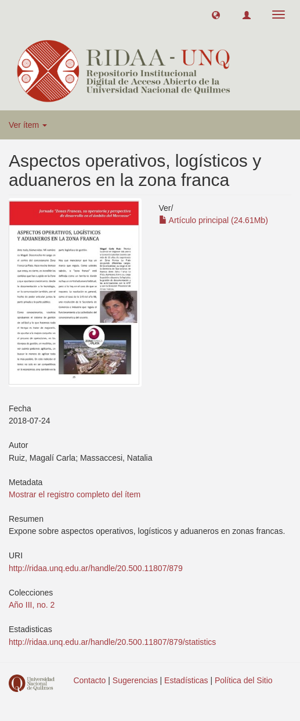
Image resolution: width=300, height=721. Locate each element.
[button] (215, 14)
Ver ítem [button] (28, 125)
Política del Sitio (244, 680)
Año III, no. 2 (32, 604)
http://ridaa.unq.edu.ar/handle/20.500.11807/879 (96, 568)
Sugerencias (135, 680)
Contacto (89, 680)
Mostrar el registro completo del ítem (74, 494)
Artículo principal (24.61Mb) (213, 220)
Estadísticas (186, 680)
